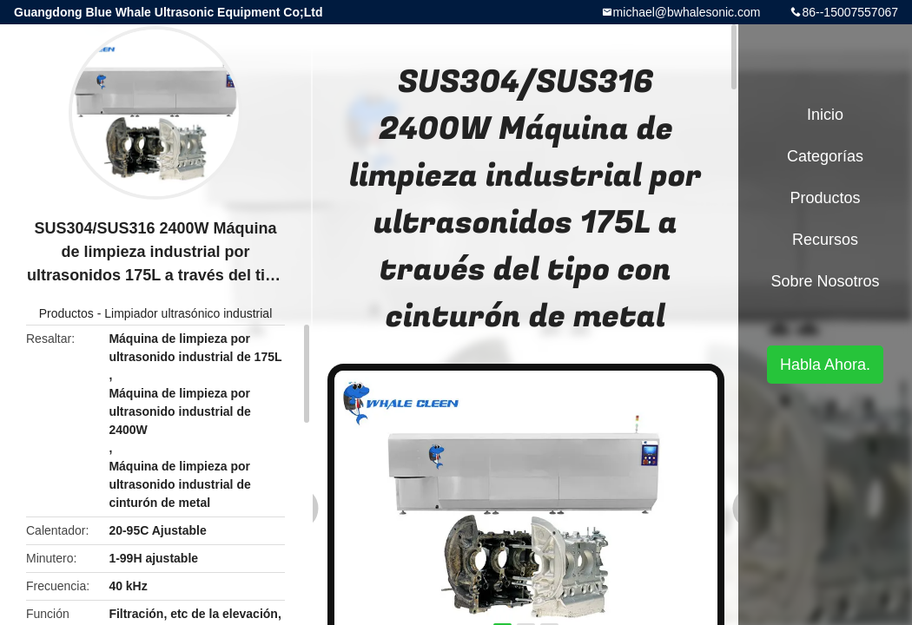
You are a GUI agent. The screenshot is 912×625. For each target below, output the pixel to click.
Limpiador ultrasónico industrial (188, 313)
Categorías (825, 156)
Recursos (825, 239)
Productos (66, 313)
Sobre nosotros (824, 281)
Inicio (825, 114)
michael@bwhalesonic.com (687, 12)
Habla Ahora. (825, 364)
